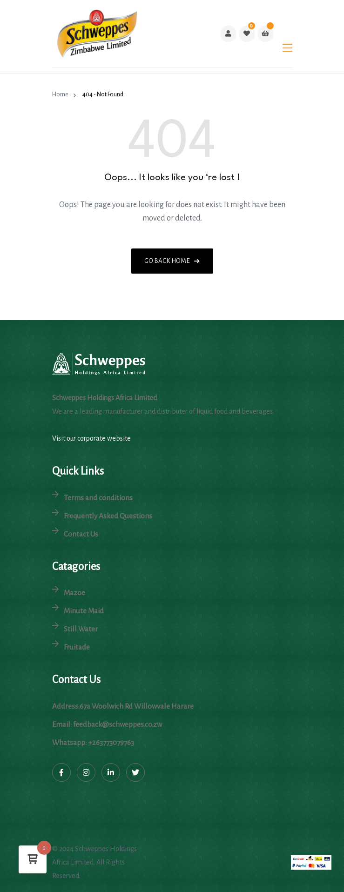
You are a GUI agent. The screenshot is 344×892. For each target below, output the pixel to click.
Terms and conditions (98, 498)
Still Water (81, 629)
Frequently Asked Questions (108, 516)
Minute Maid (84, 611)
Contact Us (81, 534)
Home (61, 94)
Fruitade (77, 647)
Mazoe (74, 593)
